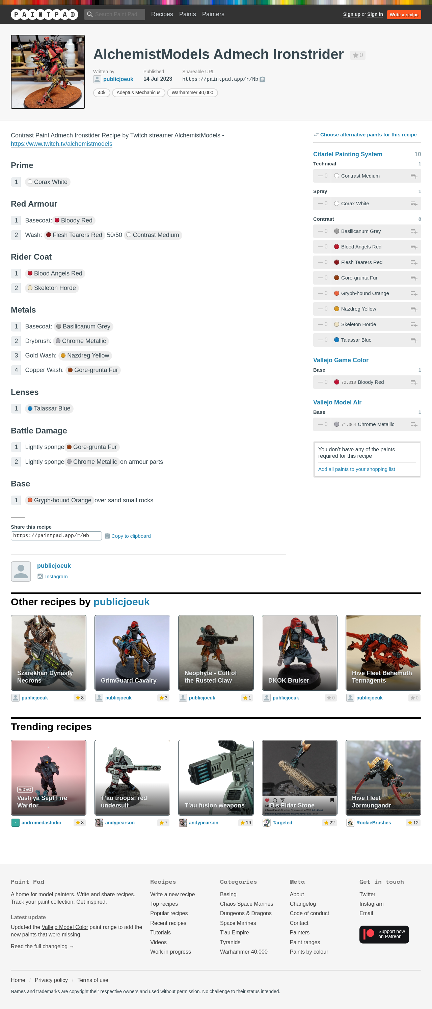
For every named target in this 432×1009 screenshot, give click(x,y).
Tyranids (230, 942)
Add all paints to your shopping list (356, 469)
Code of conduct (309, 913)
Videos (158, 942)
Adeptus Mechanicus (139, 92)
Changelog (303, 904)
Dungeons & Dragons (246, 913)
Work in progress (170, 952)
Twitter (367, 894)
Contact (299, 923)
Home (18, 980)
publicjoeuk (54, 565)
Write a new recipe (172, 894)
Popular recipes (169, 913)
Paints (187, 14)
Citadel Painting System (347, 154)
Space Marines (238, 923)
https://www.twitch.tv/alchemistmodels (61, 143)
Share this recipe (31, 527)
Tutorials (160, 932)
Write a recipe (404, 14)
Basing (228, 894)
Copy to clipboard (127, 536)
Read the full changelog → (43, 946)
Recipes (162, 14)
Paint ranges (305, 942)
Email (366, 913)
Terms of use (92, 980)
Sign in (375, 14)
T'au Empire (234, 932)
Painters (213, 14)
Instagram (52, 576)
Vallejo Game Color (341, 360)
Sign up (351, 14)
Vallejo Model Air (337, 402)
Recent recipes (168, 923)
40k (102, 92)
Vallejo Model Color (65, 927)
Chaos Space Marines (246, 904)
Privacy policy (51, 980)
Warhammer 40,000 (192, 92)
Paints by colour (309, 952)
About (297, 894)
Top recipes (164, 904)
